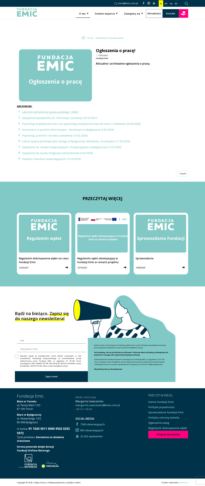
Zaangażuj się (132, 14)
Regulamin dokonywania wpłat (167, 428)
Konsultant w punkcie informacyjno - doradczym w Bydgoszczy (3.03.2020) (68, 129)
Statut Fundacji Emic (161, 402)
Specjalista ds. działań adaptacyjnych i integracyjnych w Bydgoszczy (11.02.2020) (71, 147)
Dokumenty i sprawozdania (108, 38)
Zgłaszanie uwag (158, 423)
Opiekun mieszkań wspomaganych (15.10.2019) (51, 159)
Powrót (182, 173)
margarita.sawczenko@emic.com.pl (97, 405)
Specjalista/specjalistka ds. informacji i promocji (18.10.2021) (59, 118)
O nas (82, 14)
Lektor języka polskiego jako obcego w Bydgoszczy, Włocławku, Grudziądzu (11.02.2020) (76, 141)
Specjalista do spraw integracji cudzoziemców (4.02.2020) (57, 153)
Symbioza (183, 482)
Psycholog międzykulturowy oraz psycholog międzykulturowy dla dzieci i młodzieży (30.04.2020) (81, 124)
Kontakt (170, 14)
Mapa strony (39, 482)
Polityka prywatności (161, 407)
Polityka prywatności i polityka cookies (64, 482)
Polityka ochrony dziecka (164, 417)
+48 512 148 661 (84, 409)
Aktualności (154, 14)
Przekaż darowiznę (183, 13)
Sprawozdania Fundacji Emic (166, 412)
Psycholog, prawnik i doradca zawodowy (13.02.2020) (55, 135)
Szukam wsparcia (105, 14)
